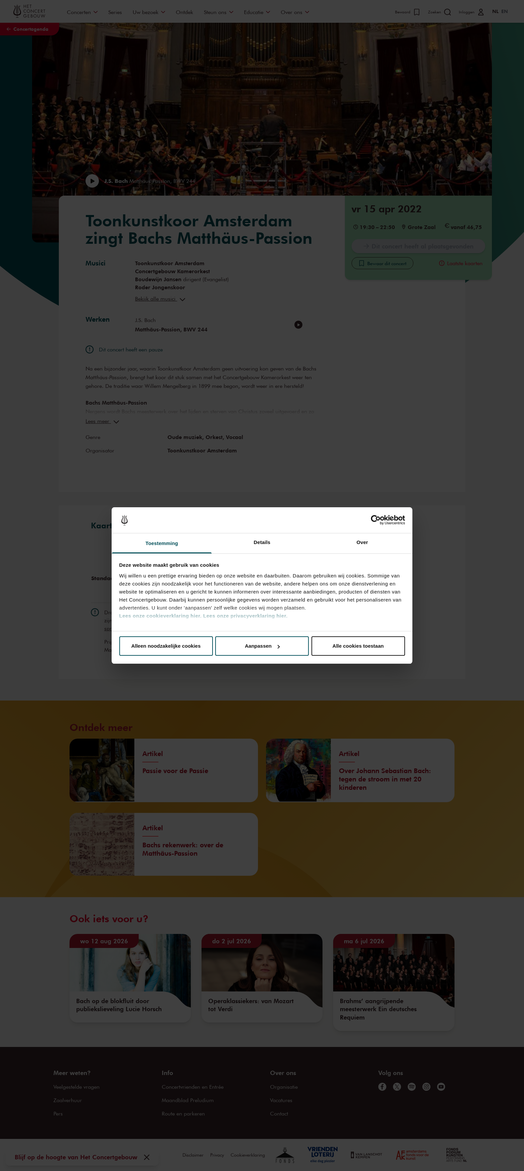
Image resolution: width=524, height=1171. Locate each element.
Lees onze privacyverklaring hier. (245, 616)
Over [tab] (362, 542)
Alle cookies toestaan (358, 646)
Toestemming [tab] (161, 543)
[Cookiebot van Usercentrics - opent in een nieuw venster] (376, 520)
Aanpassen (262, 646)
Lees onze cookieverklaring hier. (160, 616)
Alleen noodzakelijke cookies (166, 646)
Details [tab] (262, 542)
